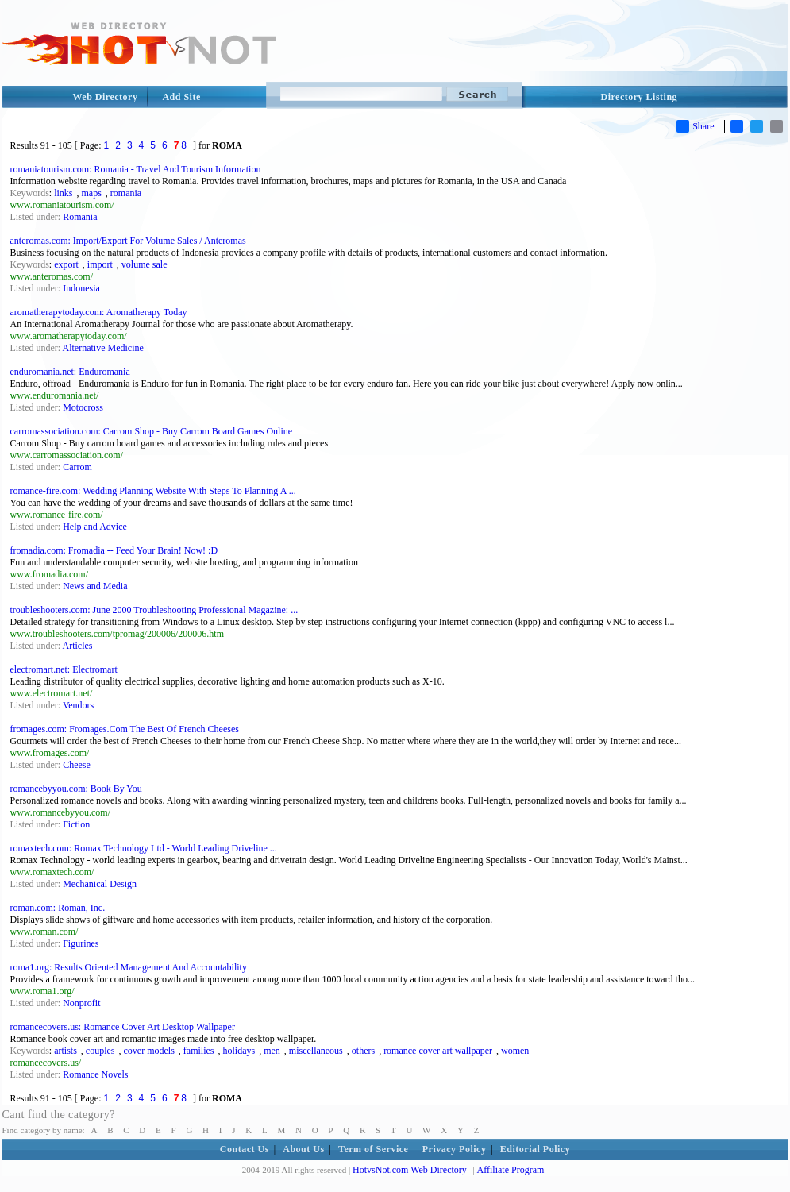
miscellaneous (316, 1050)
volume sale (144, 264)
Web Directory (105, 96)
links (63, 193)
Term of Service (373, 1149)
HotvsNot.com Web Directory (410, 1169)
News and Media (95, 586)
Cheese (77, 764)
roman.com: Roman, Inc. (58, 907)
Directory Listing (639, 96)
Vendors (78, 705)
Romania (80, 216)
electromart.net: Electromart (64, 669)
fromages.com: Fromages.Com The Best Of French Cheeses (124, 729)
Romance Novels (95, 1074)
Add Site (181, 96)
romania (125, 193)
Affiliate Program (511, 1169)
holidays (238, 1050)
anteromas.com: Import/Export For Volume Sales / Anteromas (128, 240)
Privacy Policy (454, 1149)
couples (100, 1050)
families (198, 1050)
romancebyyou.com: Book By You (76, 788)
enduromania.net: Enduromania (70, 371)
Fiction (76, 824)
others (363, 1050)
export (66, 264)
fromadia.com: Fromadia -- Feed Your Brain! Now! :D (114, 550)
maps (92, 193)
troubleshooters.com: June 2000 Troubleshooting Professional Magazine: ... (154, 609)
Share (695, 126)
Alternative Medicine (103, 347)
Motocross (83, 407)
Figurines (80, 943)
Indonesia (81, 288)
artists (65, 1050)
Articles (78, 645)
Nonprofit (81, 1003)
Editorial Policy (535, 1149)
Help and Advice (95, 526)
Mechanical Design (100, 883)
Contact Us (244, 1149)
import (100, 264)
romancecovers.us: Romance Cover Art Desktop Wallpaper (122, 1026)
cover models (149, 1050)
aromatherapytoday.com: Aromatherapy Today (98, 312)
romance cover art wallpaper (437, 1050)
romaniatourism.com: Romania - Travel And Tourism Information (135, 169)
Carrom (77, 467)
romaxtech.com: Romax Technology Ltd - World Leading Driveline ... (143, 848)
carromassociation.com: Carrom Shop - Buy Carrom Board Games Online (151, 431)
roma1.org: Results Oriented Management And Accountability (128, 967)
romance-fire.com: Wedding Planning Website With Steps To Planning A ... (153, 490)
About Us (303, 1149)
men (272, 1050)
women (515, 1050)
